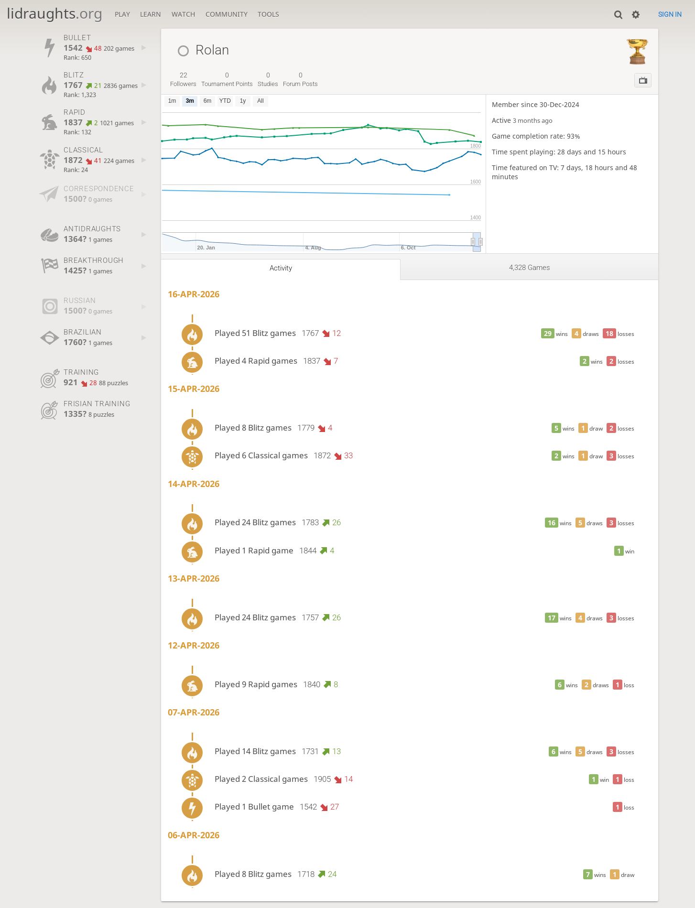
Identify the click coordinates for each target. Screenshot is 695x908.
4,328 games (529, 267)
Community (227, 14)
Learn (150, 14)
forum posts (300, 79)
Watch (183, 14)
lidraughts (54, 13)
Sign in (670, 14)
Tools (268, 14)
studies (268, 79)
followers (183, 79)
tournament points (227, 79)
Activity (281, 268)
